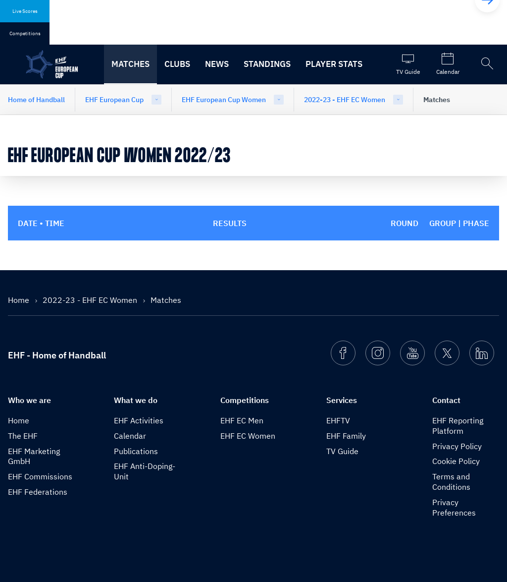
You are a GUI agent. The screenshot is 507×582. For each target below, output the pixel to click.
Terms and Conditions (451, 481)
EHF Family (346, 436)
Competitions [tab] (25, 33)
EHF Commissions (40, 476)
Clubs (177, 63)
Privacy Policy (457, 446)
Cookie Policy (456, 461)
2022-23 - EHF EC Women (344, 99)
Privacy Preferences (454, 507)
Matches (130, 63)
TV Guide (342, 451)
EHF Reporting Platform (457, 425)
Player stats (333, 63)
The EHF (23, 436)
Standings (267, 63)
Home (19, 300)
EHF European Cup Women (224, 99)
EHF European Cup (114, 99)
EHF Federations (37, 492)
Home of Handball (36, 99)
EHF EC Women (247, 436)
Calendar (130, 436)
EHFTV (338, 420)
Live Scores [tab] (25, 11)
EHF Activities (138, 420)
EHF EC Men (241, 420)
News (217, 63)
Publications (136, 451)
